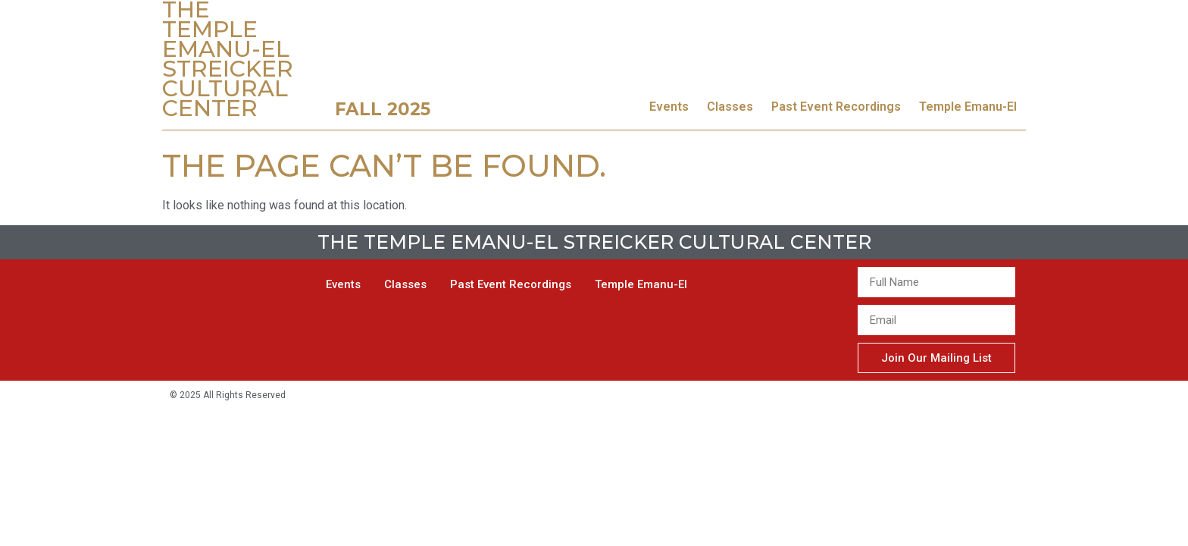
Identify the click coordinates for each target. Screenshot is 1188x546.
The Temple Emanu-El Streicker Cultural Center (594, 242)
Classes (730, 106)
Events (669, 106)
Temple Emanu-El (968, 106)
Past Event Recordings (836, 106)
